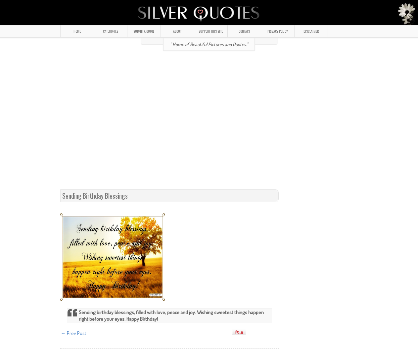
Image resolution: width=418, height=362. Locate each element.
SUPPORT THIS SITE (211, 31)
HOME (77, 31)
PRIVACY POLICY (277, 31)
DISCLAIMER (311, 31)
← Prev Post (73, 333)
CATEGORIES (110, 31)
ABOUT (177, 31)
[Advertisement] (122, 122)
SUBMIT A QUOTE (143, 31)
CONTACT (244, 31)
